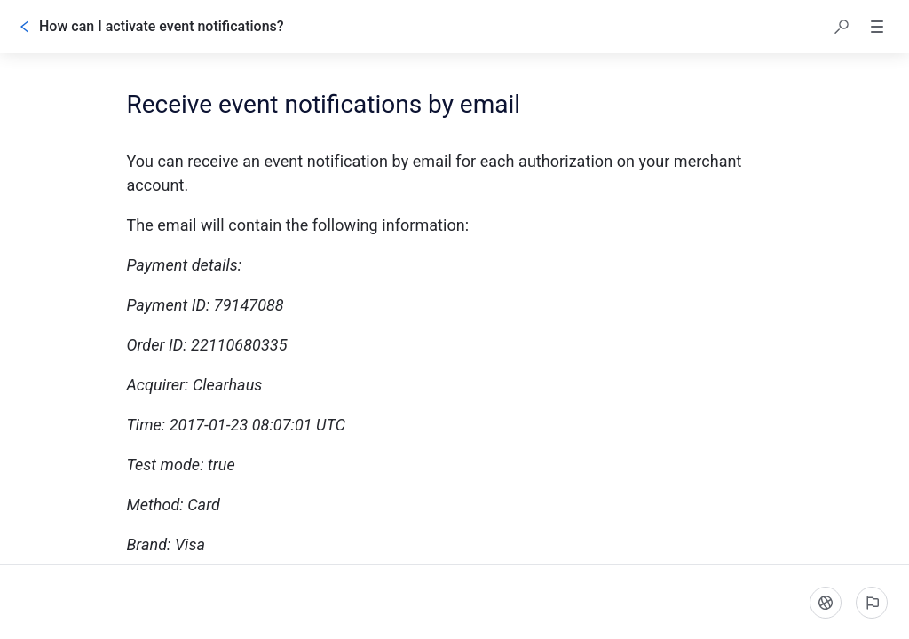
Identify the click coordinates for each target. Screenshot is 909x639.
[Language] (826, 603)
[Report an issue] (872, 603)
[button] (841, 26)
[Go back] (25, 26)
